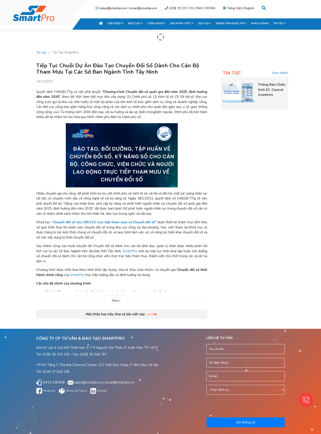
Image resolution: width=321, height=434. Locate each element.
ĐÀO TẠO (135, 23)
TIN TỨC (280, 23)
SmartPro (130, 251)
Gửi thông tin (245, 422)
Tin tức (41, 52)
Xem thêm (280, 73)
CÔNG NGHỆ (156, 23)
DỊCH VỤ (204, 23)
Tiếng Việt (234, 8)
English (249, 8)
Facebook (45, 390)
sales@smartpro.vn (113, 8)
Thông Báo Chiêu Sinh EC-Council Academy (272, 89)
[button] (264, 8)
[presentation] (246, 405)
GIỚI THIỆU (115, 23)
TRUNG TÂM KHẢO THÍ (231, 23)
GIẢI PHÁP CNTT (181, 23)
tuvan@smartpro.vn (143, 8)
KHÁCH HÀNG (260, 23)
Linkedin (98, 390)
